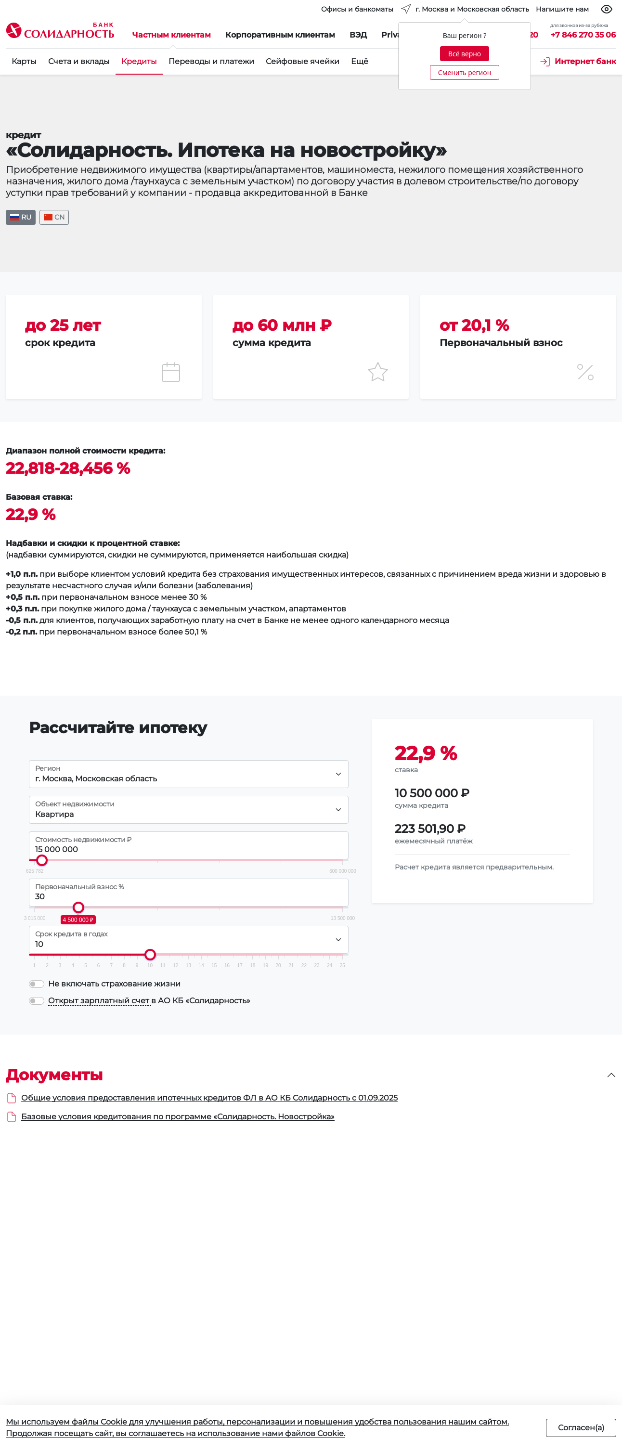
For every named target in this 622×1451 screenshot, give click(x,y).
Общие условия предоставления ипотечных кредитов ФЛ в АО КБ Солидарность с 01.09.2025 (209, 1097)
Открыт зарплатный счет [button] (99, 1000)
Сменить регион (464, 72)
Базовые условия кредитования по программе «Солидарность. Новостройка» (178, 1116)
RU (20, 217)
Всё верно (464, 53)
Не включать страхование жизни (114, 983)
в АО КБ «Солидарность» (149, 1001)
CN (54, 217)
